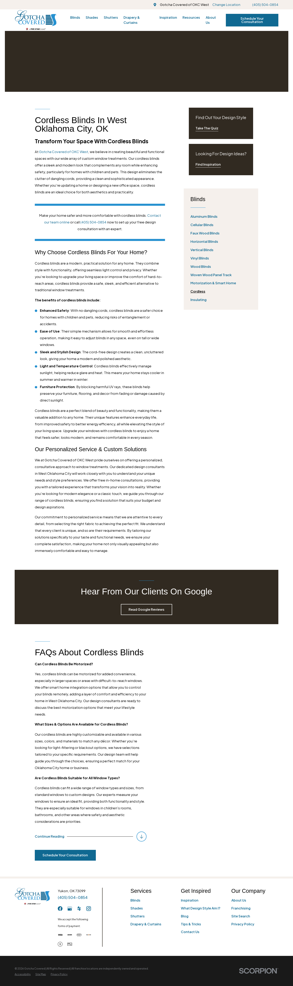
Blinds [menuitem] (75, 17)
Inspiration (189, 900)
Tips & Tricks (191, 924)
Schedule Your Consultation (252, 20)
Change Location (226, 4)
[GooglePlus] (69, 908)
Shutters (137, 916)
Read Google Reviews (146, 609)
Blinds (135, 900)
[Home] (36, 20)
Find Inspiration (208, 164)
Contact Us (190, 932)
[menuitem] (220, 216)
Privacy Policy (242, 924)
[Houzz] (79, 908)
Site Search (240, 916)
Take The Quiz (207, 128)
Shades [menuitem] (92, 17)
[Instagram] (88, 908)
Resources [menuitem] (191, 17)
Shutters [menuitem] (111, 17)
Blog (184, 916)
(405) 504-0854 (265, 4)
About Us (238, 900)
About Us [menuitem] (211, 20)
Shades (136, 908)
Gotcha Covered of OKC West (63, 152)
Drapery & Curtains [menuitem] (132, 20)
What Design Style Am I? (200, 908)
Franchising (240, 908)
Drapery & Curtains (145, 924)
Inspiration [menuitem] (168, 17)
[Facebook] (60, 908)
